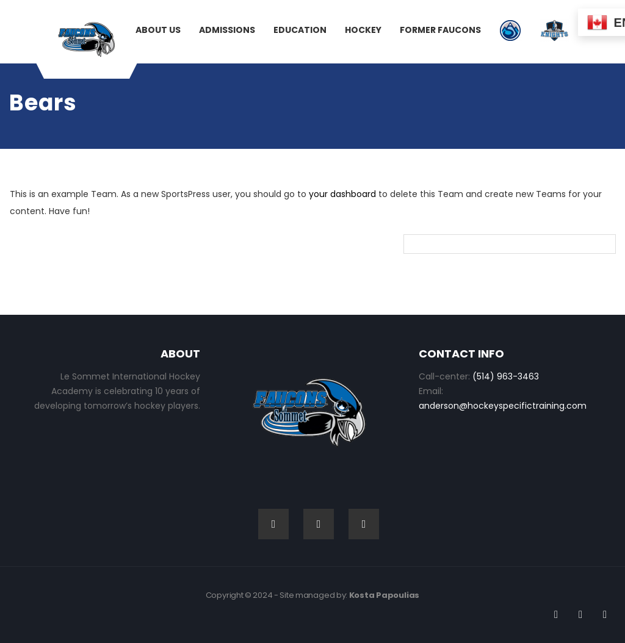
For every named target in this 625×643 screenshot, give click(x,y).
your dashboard (342, 194)
